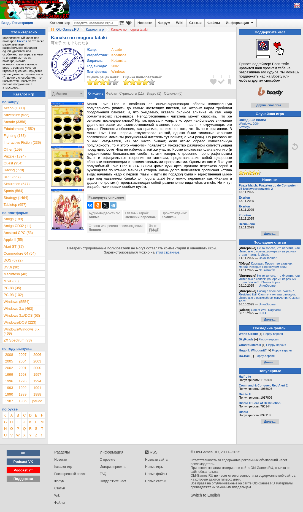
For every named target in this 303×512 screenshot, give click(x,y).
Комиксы (169, 217)
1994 (37, 381)
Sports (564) (13, 191)
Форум (164, 23)
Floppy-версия (273, 333)
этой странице (167, 252)
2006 (37, 355)
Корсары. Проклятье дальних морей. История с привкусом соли (265, 265)
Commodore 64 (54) (20, 253)
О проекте (107, 460)
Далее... (269, 233)
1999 (9, 374)
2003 (37, 361)
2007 (22, 355)
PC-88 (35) (12, 288)
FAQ (103, 474)
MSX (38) (11, 281)
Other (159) (13, 149)
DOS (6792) (13, 260)
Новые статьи (155, 481)
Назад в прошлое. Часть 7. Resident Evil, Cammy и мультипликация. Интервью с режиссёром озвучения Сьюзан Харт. (269, 296)
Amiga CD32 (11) (17, 226)
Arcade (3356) (15, 122)
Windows (245, 123)
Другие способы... (269, 105)
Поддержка (23, 479)
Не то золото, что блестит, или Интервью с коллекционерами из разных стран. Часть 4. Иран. (269, 251)
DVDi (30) (11, 267)
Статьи (195, 23)
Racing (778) (14, 170)
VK (23, 453)
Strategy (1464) (16, 198)
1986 (22, 401)
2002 (115, 66)
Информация (240, 23)
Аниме (94, 217)
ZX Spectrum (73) (18, 340)
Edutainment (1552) (19, 129)
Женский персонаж (140, 217)
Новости (145, 23)
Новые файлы (156, 474)
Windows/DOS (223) (20, 322)
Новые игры (154, 467)
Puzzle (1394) (15, 156)
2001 (22, 368)
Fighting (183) (15, 136)
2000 (37, 368)
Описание (95, 93)
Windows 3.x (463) (18, 308)
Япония (95, 230)
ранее (37, 401)
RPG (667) (12, 177)
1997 (37, 374)
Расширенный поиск (69, 474)
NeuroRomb (267, 270)
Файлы (213, 23)
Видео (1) (154, 93)
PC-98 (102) (13, 295)
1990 (9, 394)
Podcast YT (23, 470)
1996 (9, 381)
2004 (22, 361)
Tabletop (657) (15, 204)
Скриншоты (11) (131, 93)
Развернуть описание (106, 197)
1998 (22, 374)
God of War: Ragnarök (266, 309)
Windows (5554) (16, 302)
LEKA (262, 313)
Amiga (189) (13, 219)
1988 (37, 394)
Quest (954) (13, 163)
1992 (22, 388)
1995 (22, 381)
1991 (37, 388)
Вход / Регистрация (17, 23)
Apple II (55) (13, 240)
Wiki (179, 23)
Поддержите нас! (113, 481)
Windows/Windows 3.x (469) (21, 331)
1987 (9, 401)
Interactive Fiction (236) (22, 142)
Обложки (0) (173, 93)
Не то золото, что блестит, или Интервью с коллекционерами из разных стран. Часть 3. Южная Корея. (269, 279)
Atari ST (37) (14, 246)
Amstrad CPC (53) (18, 233)
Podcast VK (23, 462)
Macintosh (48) (15, 274)
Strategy (244, 127)
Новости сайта (156, 460)
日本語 (154, 230)
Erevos (22, 41)
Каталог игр (60, 23)
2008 (9, 355)
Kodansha (118, 55)
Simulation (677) (17, 184)
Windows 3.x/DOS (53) (22, 315)
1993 (9, 388)
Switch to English (205, 495)
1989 (22, 394)
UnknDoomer (268, 258)
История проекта (113, 467)
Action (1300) (14, 108)
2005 (9, 361)
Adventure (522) (16, 115)
